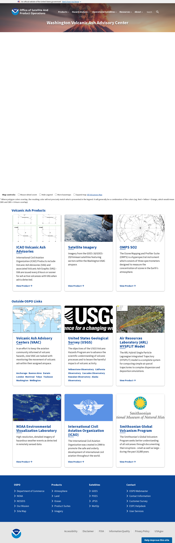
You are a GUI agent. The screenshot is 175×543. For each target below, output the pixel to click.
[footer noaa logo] (16, 533)
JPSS (94, 501)
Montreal (29, 376)
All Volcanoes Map (94, 194)
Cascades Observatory (93, 373)
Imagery (58, 511)
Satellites (94, 484)
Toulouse (48, 376)
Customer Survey (138, 501)
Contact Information (140, 496)
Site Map (21, 511)
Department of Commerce (30, 491)
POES (95, 496)
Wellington (35, 380)
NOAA (20, 496)
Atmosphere (60, 491)
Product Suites (62, 506)
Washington (22, 380)
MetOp (95, 506)
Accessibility (70, 531)
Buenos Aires (35, 373)
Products (56, 484)
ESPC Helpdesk (137, 506)
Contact (131, 484)
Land (56, 496)
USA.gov (159, 531)
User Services (136, 511)
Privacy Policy (142, 531)
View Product (24, 285)
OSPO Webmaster (138, 491)
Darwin (46, 373)
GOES (95, 491)
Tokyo (39, 376)
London (20, 376)
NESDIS (21, 501)
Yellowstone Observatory (81, 369)
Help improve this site (156, 540)
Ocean (57, 501)
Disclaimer (88, 531)
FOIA (101, 531)
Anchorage (21, 373)
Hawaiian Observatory (79, 376)
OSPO (17, 484)
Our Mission (23, 506)
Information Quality (119, 531)
